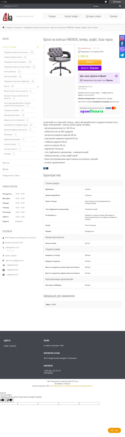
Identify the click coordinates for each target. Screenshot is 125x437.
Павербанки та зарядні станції (16, 125)
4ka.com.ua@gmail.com (15, 261)
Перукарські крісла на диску (15, 62)
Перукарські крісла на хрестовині (17, 67)
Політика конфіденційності (83, 386)
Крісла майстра (10, 71)
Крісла (6, 86)
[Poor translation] (9, 400)
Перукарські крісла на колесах (36, 27)
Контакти (113, 16)
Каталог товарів (71, 16)
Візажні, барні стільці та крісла (16, 91)
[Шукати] (119, 6)
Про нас (6, 163)
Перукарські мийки (11, 110)
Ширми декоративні (12, 139)
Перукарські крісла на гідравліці (16, 81)
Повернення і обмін (11, 175)
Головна (51, 16)
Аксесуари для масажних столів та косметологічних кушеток (17, 104)
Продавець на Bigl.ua (62, 384)
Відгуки (5, 169)
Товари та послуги (14, 27)
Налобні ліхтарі (10, 144)
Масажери (8, 134)
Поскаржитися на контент (61, 386)
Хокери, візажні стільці (13, 57)
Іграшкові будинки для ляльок (15, 129)
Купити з (89, 68)
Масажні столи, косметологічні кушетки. (16, 97)
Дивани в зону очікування (14, 120)
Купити (89, 62)
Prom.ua (75, 381)
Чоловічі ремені (10, 149)
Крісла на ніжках (10, 76)
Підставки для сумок (12, 115)
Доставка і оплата (93, 16)
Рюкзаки (7, 154)
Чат (114, 430)
